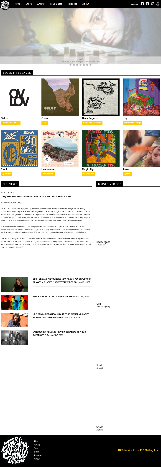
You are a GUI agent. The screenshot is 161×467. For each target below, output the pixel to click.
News (17, 4)
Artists (37, 445)
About (85, 4)
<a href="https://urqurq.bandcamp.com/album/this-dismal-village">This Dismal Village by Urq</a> (46, 261)
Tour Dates (56, 4)
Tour (36, 448)
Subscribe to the (138, 450)
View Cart (134, 4)
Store (36, 451)
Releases (72, 4)
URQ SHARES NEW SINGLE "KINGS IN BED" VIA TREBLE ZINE (36, 196)
